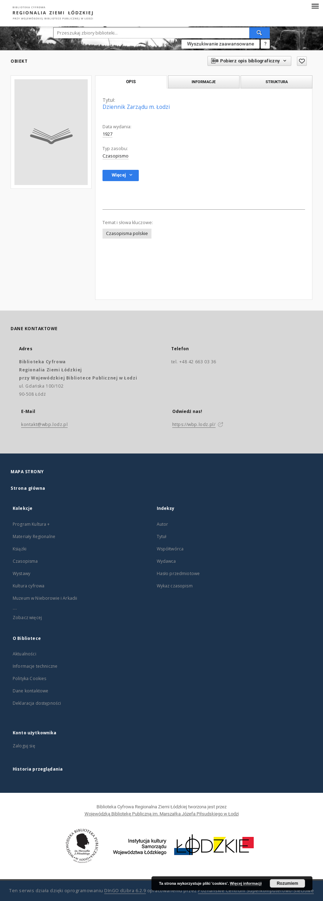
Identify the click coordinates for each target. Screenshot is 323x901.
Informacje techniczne (35, 666)
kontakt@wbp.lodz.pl (44, 424)
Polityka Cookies (29, 678)
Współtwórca (170, 549)
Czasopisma (25, 561)
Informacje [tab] (204, 81)
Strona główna (28, 488)
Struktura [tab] (277, 81)
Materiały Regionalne (34, 536)
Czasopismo (116, 156)
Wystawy (21, 573)
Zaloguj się (24, 746)
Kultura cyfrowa (28, 586)
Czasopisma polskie (127, 233)
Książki (19, 549)
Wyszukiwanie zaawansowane (220, 44)
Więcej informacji (246, 883)
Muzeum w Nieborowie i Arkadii (45, 598)
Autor (162, 524)
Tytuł (162, 536)
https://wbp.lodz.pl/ (194, 424)
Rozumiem (287, 883)
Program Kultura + (31, 524)
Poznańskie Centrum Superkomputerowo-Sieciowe (256, 891)
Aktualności (24, 654)
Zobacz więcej (27, 618)
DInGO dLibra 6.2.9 (125, 891)
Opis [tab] (131, 81)
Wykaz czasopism (175, 586)
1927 (107, 134)
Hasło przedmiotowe (178, 573)
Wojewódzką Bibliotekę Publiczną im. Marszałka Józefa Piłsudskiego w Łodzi (162, 813)
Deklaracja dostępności (37, 703)
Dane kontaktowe (30, 691)
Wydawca (166, 561)
